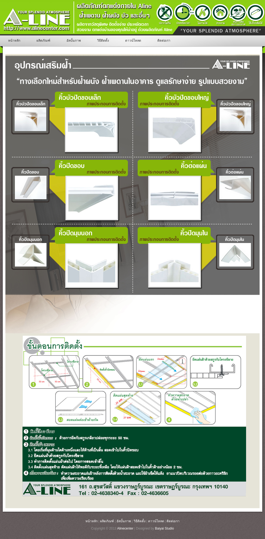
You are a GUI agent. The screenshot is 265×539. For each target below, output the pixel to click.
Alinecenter (125, 528)
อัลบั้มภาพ (74, 40)
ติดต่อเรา (163, 40)
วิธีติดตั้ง (103, 40)
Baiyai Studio (164, 528)
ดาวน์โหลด (133, 40)
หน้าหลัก (14, 40)
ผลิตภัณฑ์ (43, 40)
